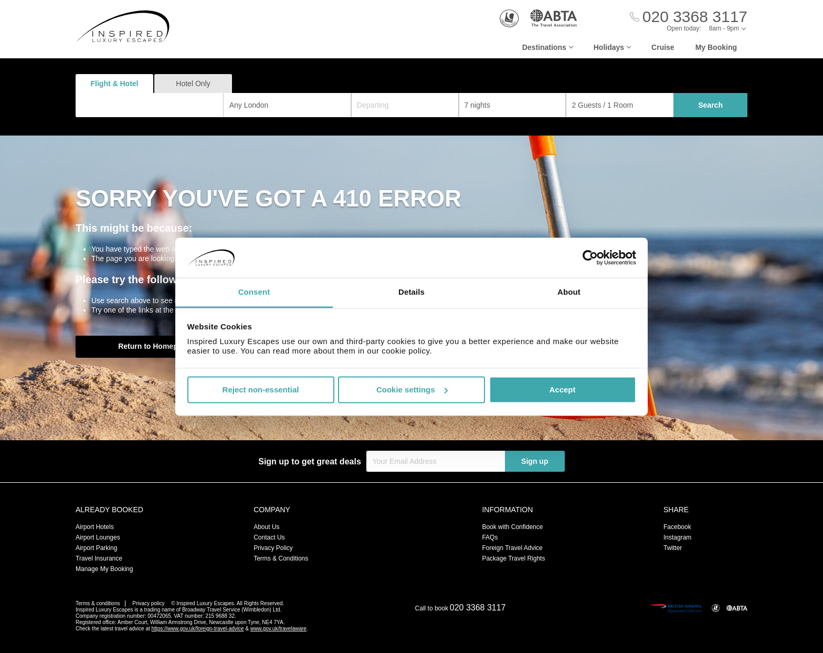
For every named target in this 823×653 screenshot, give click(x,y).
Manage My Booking (104, 569)
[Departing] (405, 105)
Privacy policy (148, 603)
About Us (266, 527)
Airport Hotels (95, 527)
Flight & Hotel (115, 83)
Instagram (677, 537)
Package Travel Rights (513, 558)
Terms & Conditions (281, 558)
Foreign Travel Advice (512, 548)
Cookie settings (412, 389)
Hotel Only (193, 83)
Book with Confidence (512, 527)
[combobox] (150, 105)
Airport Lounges (98, 537)
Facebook (677, 527)
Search (710, 105)
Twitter (672, 548)
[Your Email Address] (435, 461)
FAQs (490, 537)
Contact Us (269, 537)
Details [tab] (411, 292)
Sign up (534, 461)
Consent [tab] (254, 292)
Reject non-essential (261, 389)
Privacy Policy (273, 548)
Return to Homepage (154, 346)
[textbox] (154, 105)
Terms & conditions (98, 603)
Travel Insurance (99, 558)
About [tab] (569, 292)
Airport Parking (96, 548)
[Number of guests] (619, 105)
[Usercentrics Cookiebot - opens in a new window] (590, 257)
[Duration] (512, 105)
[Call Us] (688, 17)
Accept (562, 389)
